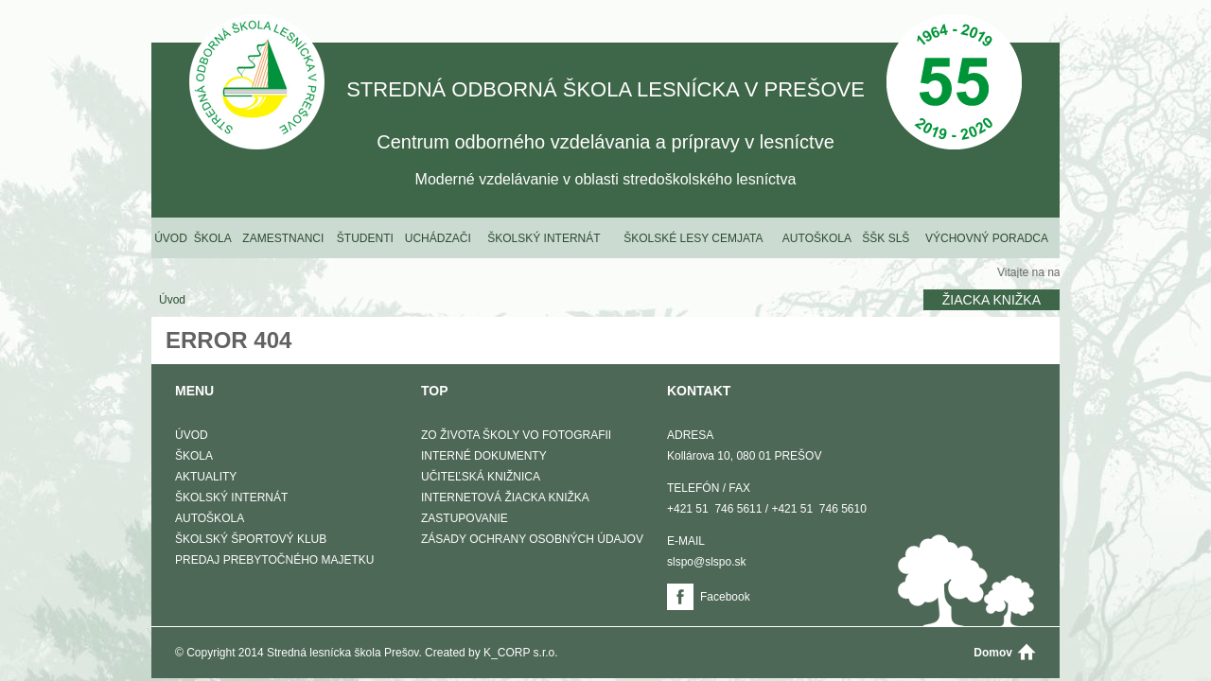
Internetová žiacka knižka (505, 497)
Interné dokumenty (484, 456)
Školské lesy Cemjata (693, 238)
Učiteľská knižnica (480, 476)
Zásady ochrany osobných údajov (532, 539)
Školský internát (543, 238)
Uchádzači (438, 238)
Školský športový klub (250, 539)
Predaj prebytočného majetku (274, 560)
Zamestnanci (283, 238)
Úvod (170, 238)
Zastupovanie (464, 518)
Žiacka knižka (991, 299)
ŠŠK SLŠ (885, 238)
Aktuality (206, 476)
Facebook (725, 596)
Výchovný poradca (986, 238)
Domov (993, 652)
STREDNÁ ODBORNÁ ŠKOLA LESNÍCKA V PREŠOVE (257, 83)
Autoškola (816, 238)
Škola (213, 238)
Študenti (365, 238)
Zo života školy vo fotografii (516, 435)
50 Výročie (954, 83)
